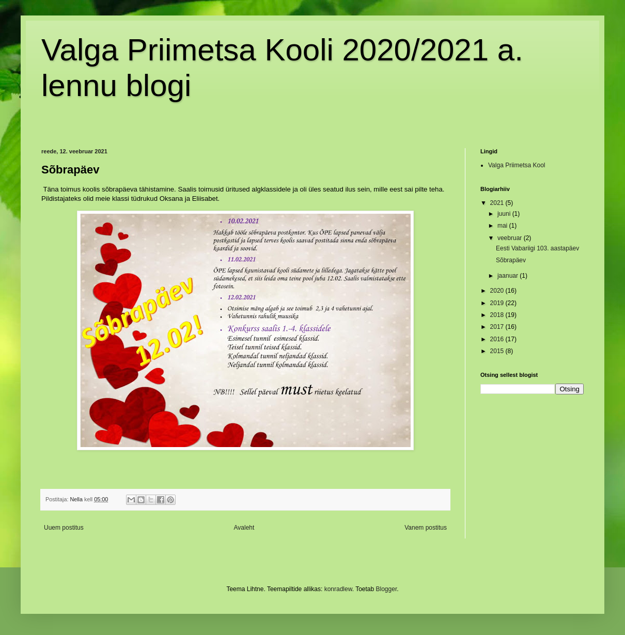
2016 (498, 339)
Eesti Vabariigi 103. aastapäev (537, 248)
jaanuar (508, 275)
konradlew (338, 589)
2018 (498, 315)
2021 (498, 203)
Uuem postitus (64, 527)
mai (503, 225)
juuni (504, 213)
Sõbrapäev (511, 260)
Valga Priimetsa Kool (516, 165)
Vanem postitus (425, 527)
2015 (498, 351)
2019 (498, 303)
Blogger (386, 589)
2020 (498, 290)
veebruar (510, 238)
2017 (498, 326)
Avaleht (244, 527)
